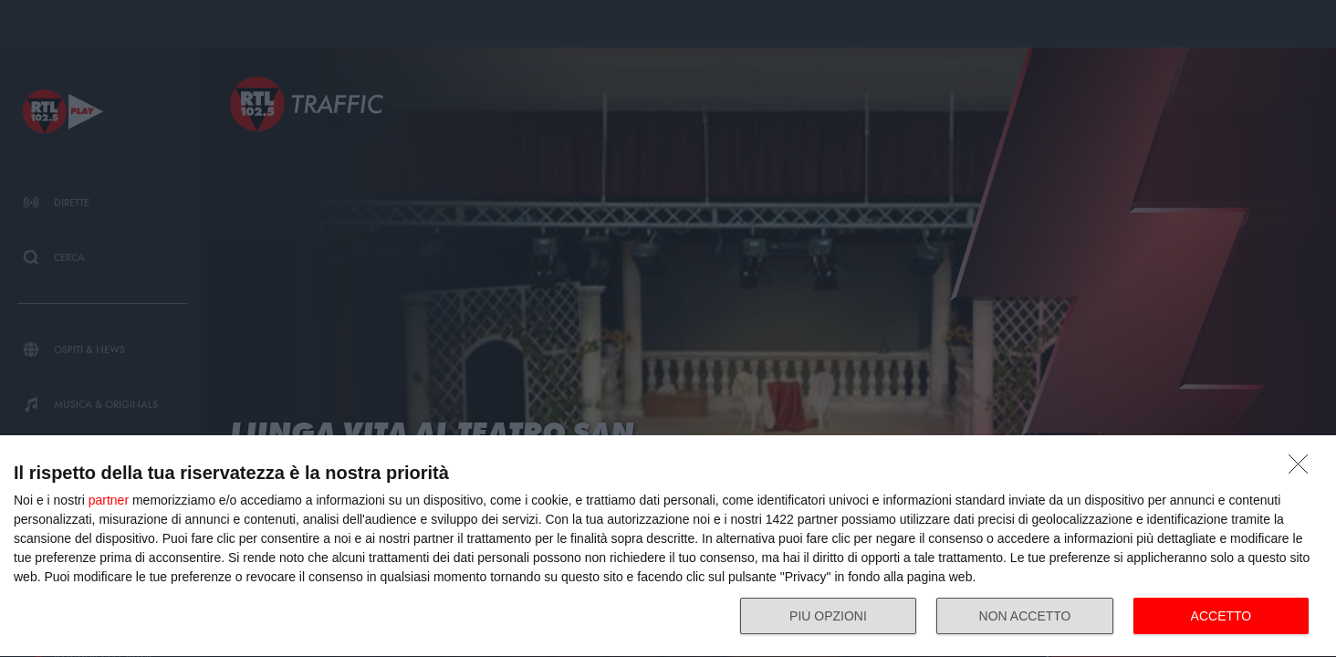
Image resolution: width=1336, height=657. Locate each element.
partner (109, 500)
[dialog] (668, 546)
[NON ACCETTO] (1303, 469)
